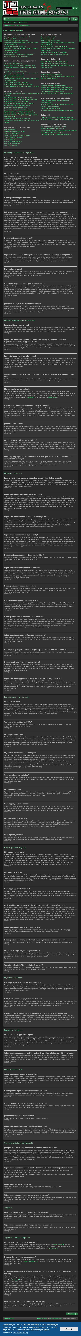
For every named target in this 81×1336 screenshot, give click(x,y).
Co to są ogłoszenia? (10, 139)
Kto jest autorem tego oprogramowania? (53, 126)
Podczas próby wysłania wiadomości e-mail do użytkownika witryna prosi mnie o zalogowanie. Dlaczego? (22, 85)
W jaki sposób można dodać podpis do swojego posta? (21, 99)
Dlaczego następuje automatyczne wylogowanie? (19, 54)
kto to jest (15, 1280)
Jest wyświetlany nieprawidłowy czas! (15, 71)
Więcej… (5, 19)
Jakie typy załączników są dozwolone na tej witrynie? (57, 117)
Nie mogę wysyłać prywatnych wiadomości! (54, 61)
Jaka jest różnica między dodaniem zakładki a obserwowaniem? (55, 101)
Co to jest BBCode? (10, 130)
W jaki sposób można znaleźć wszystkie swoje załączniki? (59, 119)
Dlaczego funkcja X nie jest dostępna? (52, 128)
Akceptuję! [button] (69, 1329)
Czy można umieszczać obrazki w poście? (17, 135)
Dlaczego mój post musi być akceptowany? (17, 118)
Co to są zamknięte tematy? (12, 143)
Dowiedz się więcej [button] (20, 1333)
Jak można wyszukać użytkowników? (52, 91)
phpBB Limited (57, 1245)
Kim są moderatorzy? (47, 39)
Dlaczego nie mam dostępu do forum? (15, 107)
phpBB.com (51, 397)
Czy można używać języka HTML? (14, 131)
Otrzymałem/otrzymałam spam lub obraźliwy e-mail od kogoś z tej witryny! (57, 66)
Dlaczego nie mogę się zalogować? (15, 46)
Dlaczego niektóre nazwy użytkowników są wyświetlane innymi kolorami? (58, 49)
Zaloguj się (14, 22)
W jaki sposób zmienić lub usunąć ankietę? (17, 105)
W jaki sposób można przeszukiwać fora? (53, 85)
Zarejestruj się (24, 22)
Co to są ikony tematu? (11, 145)
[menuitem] (69, 19)
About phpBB (52, 1248)
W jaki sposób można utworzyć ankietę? (16, 101)
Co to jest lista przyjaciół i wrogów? (52, 74)
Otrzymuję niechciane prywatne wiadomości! (54, 63)
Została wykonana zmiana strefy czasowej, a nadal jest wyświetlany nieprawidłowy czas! (21, 74)
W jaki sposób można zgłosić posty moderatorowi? (19, 113)
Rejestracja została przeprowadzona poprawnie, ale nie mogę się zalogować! (21, 43)
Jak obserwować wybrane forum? (51, 108)
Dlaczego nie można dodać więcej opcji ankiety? (19, 103)
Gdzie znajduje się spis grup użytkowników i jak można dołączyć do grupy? (58, 43)
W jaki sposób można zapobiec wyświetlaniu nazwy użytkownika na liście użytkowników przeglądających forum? (20, 67)
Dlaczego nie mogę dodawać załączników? (17, 109)
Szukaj (7, 22)
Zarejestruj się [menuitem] (76, 19)
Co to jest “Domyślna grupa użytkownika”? (54, 52)
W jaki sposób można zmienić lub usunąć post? (18, 97)
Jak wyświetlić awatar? (11, 80)
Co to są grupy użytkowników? (50, 41)
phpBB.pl (31, 397)
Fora (11, 19)
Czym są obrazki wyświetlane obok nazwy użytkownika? (21, 79)
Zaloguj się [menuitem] (73, 19)
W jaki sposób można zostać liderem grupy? (54, 46)
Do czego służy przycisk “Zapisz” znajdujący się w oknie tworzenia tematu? (21, 115)
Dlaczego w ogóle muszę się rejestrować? (17, 37)
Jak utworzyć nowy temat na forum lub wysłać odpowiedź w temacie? (21, 94)
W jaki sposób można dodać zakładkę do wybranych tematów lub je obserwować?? (57, 105)
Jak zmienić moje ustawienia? (13, 63)
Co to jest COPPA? (10, 39)
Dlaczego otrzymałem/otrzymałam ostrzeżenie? (18, 111)
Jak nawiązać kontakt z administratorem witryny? (56, 134)
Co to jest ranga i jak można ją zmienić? (16, 82)
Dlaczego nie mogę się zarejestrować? (16, 41)
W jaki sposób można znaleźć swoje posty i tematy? (57, 93)
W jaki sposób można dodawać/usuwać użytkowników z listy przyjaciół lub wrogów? (58, 77)
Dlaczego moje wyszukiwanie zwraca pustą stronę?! (57, 89)
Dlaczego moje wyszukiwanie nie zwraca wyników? (56, 87)
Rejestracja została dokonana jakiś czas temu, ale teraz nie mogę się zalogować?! (21, 49)
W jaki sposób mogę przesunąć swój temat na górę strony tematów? (21, 121)
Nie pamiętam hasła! (10, 52)
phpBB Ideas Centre (30, 1261)
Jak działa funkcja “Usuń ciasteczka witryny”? (18, 56)
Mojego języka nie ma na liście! (13, 77)
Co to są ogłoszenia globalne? (13, 137)
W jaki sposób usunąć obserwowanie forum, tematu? (57, 110)
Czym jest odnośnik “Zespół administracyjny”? (55, 54)
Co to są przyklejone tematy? (13, 141)
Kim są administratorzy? (48, 37)
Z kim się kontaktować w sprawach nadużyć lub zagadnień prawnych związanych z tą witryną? (59, 131)
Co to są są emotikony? (11, 133)
